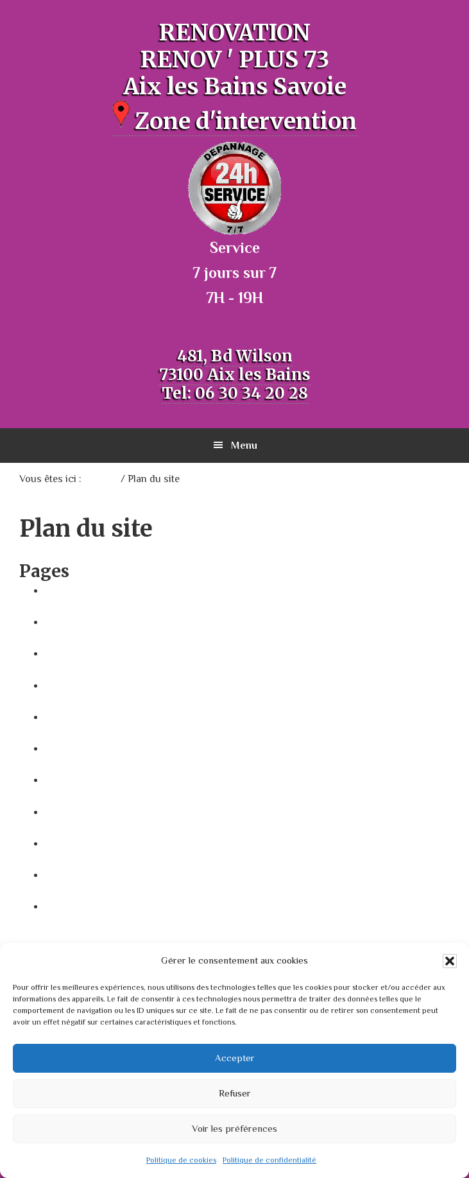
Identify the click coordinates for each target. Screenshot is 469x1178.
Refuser (235, 1092)
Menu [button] (244, 445)
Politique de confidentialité (269, 1160)
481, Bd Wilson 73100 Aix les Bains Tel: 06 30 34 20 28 (235, 374)
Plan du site (73, 747)
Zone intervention (90, 905)
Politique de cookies (181, 1160)
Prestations (73, 842)
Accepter (235, 1057)
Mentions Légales (89, 716)
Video (59, 874)
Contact (65, 621)
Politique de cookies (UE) (106, 811)
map (56, 685)
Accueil (62, 590)
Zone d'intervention (234, 121)
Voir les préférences (234, 1128)
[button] (449, 961)
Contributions (79, 652)
